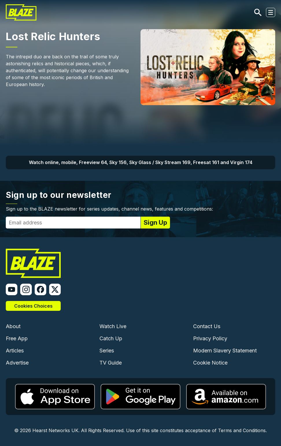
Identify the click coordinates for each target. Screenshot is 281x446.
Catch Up (110, 338)
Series (106, 350)
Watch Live (112, 326)
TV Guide (110, 363)
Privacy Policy (210, 338)
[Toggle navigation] (270, 12)
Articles (15, 350)
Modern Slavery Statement (225, 350)
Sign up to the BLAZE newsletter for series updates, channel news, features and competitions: (109, 209)
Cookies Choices (33, 306)
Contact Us (206, 326)
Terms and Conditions (242, 430)
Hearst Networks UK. (56, 430)
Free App (17, 338)
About (13, 326)
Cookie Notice (210, 363)
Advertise (17, 363)
